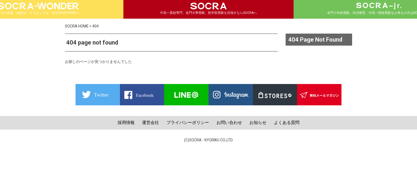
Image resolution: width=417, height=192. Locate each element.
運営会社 (150, 122)
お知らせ (257, 122)
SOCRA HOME (77, 26)
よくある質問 (286, 122)
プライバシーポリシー (187, 122)
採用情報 (126, 122)
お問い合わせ (229, 122)
